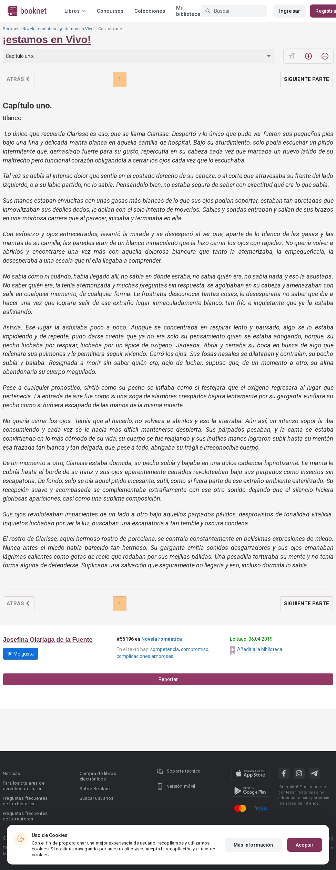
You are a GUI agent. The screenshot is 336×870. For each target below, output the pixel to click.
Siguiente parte (306, 79)
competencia (164, 649)
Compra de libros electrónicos (98, 776)
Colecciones (149, 11)
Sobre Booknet (95, 788)
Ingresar (289, 11)
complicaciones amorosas (144, 656)
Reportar (168, 679)
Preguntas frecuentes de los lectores (25, 801)
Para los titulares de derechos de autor (23, 785)
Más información (253, 845)
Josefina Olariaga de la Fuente (48, 639)
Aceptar (305, 845)
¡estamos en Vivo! (77, 29)
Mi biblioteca (188, 11)
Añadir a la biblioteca (259, 649)
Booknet (11, 29)
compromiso (194, 649)
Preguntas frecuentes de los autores (25, 816)
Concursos (110, 11)
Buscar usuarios (97, 798)
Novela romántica (39, 29)
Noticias (11, 773)
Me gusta (21, 654)
